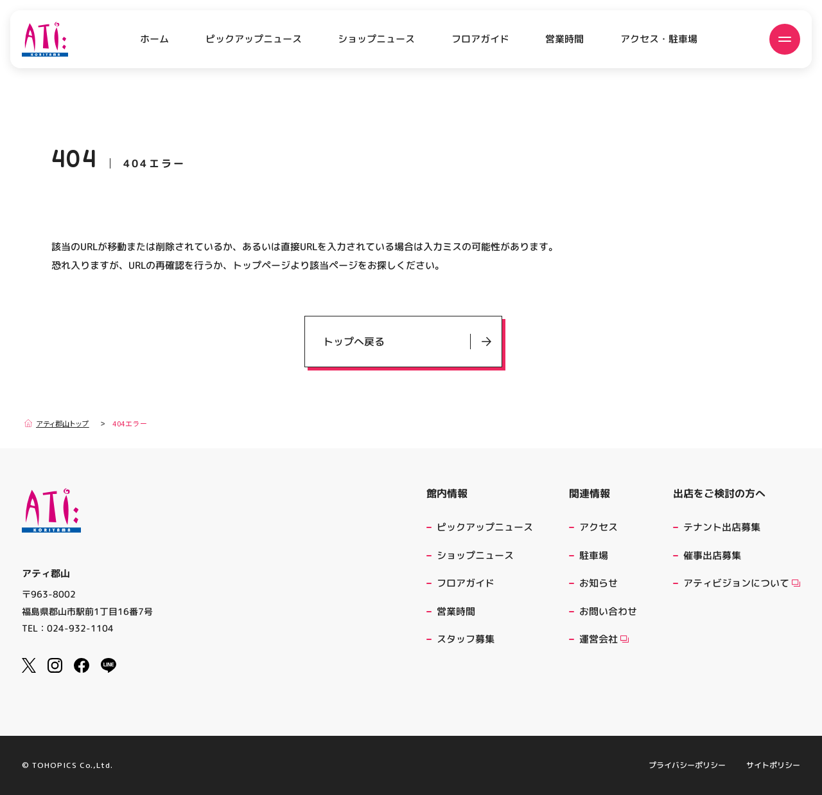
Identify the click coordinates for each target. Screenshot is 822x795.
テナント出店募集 (721, 527)
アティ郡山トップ (56, 423)
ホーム (154, 39)
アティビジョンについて (741, 583)
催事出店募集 (712, 555)
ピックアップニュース (254, 39)
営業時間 (564, 39)
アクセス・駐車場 (658, 39)
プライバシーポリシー (687, 765)
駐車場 (593, 555)
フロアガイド (480, 39)
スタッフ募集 (465, 639)
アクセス (598, 527)
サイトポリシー (773, 765)
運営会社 (604, 639)
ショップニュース (376, 39)
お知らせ (598, 583)
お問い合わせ (608, 611)
